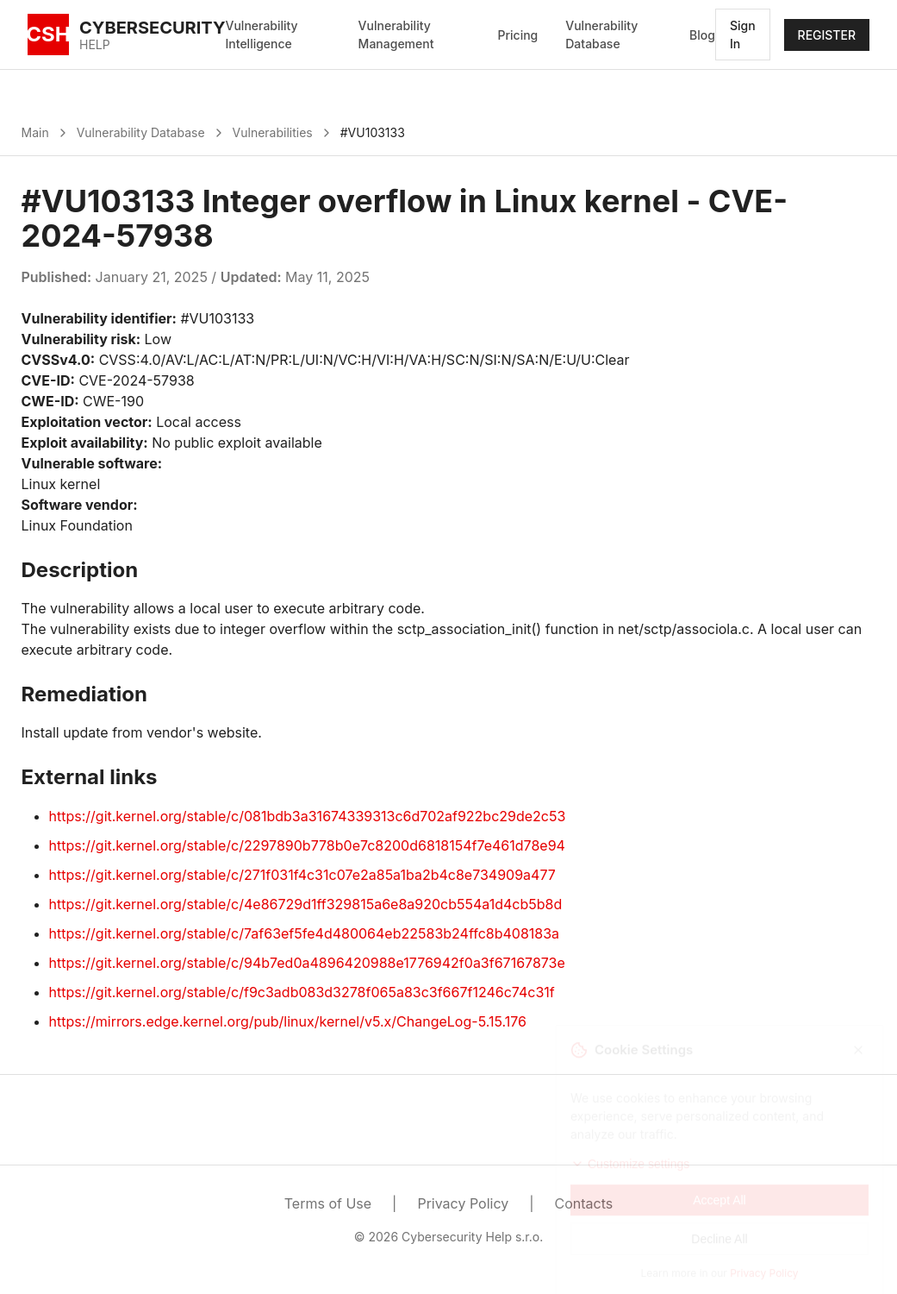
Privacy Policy (462, 1203)
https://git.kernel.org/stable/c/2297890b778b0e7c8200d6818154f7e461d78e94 (307, 845)
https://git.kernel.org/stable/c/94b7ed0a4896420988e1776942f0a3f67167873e (307, 962)
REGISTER (827, 35)
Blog (702, 35)
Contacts (584, 1203)
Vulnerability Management (396, 34)
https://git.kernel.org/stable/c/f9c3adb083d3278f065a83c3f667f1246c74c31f (302, 992)
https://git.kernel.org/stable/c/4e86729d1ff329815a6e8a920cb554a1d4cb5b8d (306, 904)
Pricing (518, 35)
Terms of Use (327, 1203)
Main (35, 132)
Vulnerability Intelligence (262, 34)
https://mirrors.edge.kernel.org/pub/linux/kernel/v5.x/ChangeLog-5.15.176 (287, 1021)
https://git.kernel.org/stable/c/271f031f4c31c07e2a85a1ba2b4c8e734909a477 (302, 874)
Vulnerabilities (273, 132)
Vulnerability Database (601, 34)
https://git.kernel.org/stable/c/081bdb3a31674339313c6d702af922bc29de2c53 (307, 816)
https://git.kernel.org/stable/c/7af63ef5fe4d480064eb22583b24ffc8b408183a (304, 933)
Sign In (743, 34)
